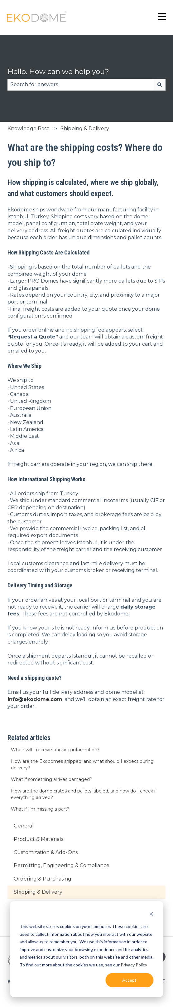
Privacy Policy (134, 964)
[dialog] (86, 949)
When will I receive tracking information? (55, 750)
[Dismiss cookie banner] (151, 915)
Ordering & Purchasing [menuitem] (42, 879)
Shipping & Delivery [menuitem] (38, 892)
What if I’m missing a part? (40, 809)
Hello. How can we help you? (58, 71)
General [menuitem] (24, 826)
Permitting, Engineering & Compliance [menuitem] (61, 865)
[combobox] (80, 85)
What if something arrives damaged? (51, 779)
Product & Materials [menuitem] (38, 839)
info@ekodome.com (34, 699)
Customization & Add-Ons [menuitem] (46, 852)
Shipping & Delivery (84, 128)
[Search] (160, 85)
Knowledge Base (28, 128)
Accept (129, 980)
